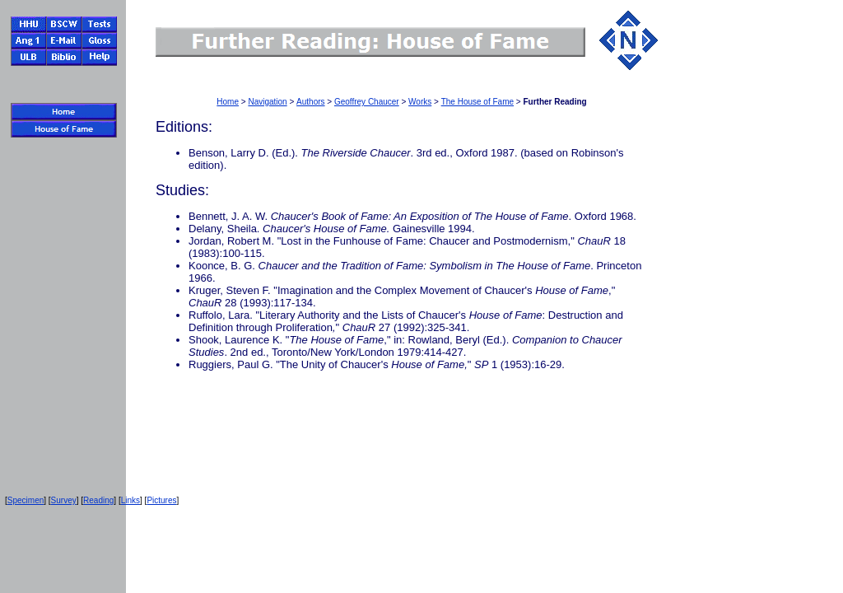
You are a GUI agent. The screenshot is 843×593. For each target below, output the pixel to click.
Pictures (161, 500)
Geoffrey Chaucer (366, 101)
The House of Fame (477, 101)
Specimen (25, 500)
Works (419, 101)
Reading (98, 500)
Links (130, 500)
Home (228, 101)
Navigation (267, 101)
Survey (64, 500)
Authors (310, 101)
